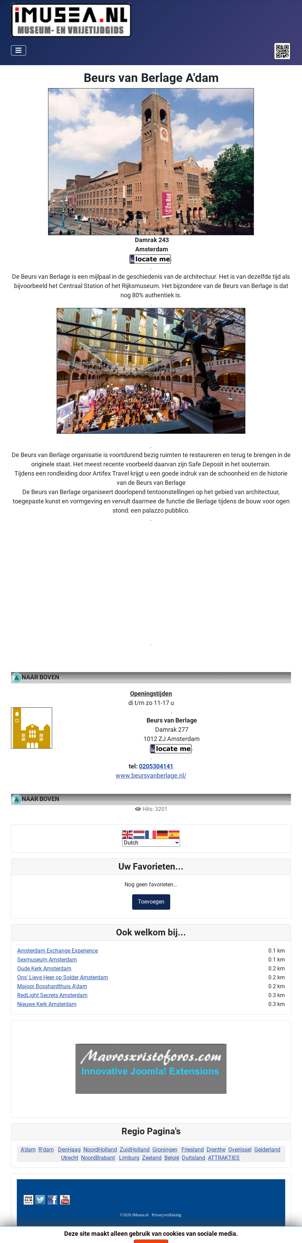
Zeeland (152, 1158)
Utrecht (69, 1158)
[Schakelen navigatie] (18, 50)
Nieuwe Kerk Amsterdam (47, 1004)
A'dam (28, 1149)
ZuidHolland (135, 1149)
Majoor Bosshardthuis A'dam (52, 986)
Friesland (193, 1149)
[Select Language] (151, 843)
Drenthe (216, 1149)
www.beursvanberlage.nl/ (151, 775)
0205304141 (156, 766)
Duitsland (193, 1158)
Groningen (164, 1149)
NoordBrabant (98, 1158)
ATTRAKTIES (224, 1158)
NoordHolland (100, 1149)
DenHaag (69, 1149)
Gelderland (267, 1149)
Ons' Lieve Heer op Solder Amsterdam (62, 977)
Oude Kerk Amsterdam (44, 968)
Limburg (129, 1158)
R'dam (46, 1149)
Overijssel (240, 1149)
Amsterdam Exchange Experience (57, 950)
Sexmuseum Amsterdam (47, 959)
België (171, 1158)
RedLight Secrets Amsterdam (52, 995)
